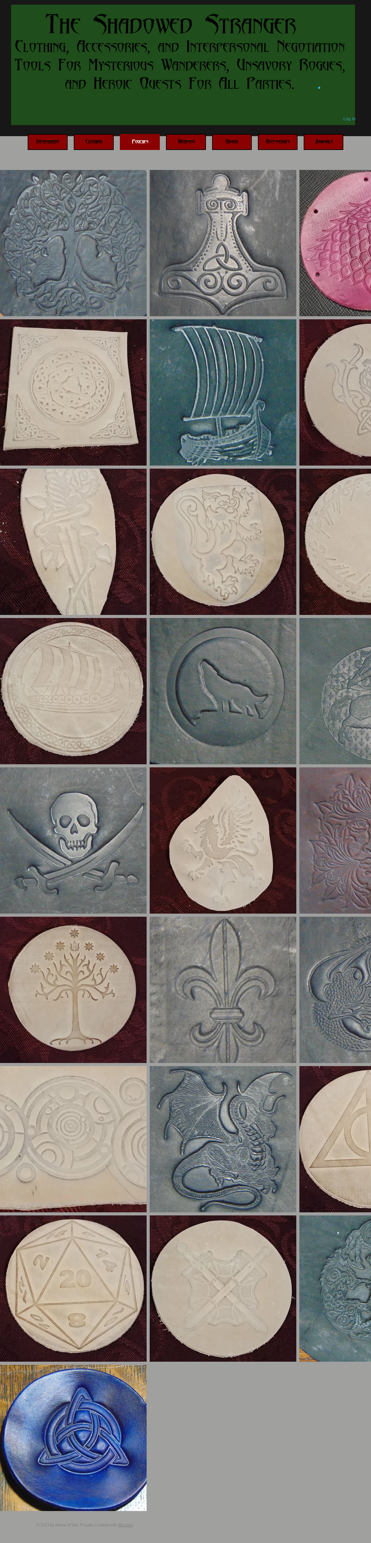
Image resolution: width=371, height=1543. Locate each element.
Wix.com (125, 1525)
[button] (319, 87)
